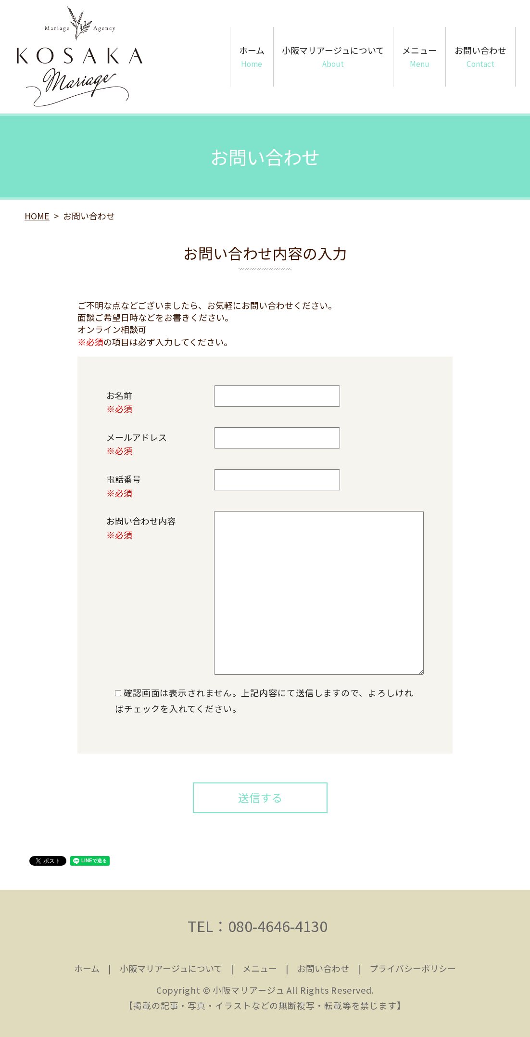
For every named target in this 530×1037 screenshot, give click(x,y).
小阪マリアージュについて (333, 56)
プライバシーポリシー (412, 968)
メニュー (419, 56)
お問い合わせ (480, 56)
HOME (37, 215)
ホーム (252, 56)
